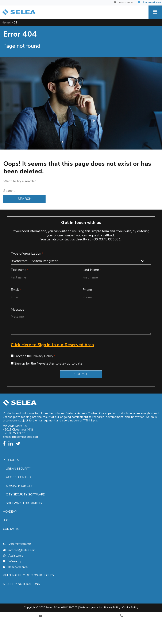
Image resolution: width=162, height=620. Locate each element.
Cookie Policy (130, 607)
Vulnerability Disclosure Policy (28, 575)
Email (16, 290)
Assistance (123, 2)
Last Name (91, 270)
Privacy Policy (112, 607)
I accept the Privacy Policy (33, 356)
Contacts (11, 529)
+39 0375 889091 (106, 239)
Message (17, 310)
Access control (19, 477)
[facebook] (5, 445)
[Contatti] (40, 616)
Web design (86, 607)
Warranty (12, 561)
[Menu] (155, 12)
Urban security (18, 469)
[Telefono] (121, 616)
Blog (7, 520)
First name (19, 270)
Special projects (19, 486)
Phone (87, 290)
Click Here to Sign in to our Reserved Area (52, 345)
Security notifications (21, 584)
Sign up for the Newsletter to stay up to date (48, 363)
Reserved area (149, 2)
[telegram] (19, 445)
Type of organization (27, 254)
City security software (25, 494)
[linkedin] (11, 445)
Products (11, 460)
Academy (10, 512)
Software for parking (24, 503)
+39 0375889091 (17, 544)
